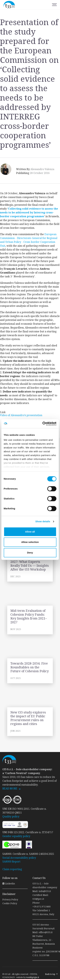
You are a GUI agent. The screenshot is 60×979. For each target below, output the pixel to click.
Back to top (50, 974)
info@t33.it (45, 891)
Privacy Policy (10, 899)
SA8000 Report (11, 861)
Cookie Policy (9, 903)
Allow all (30, 531)
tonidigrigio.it (32, 977)
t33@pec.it (38, 899)
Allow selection (30, 542)
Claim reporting (12, 869)
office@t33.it (45, 932)
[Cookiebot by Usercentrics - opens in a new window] (42, 424)
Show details (42, 521)
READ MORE (9, 788)
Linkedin (8, 883)
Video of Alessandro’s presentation (21, 415)
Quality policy (10, 816)
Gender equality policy (16, 836)
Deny (30, 552)
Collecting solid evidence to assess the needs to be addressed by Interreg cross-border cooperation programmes (29, 212)
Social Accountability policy (19, 857)
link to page (30, 567)
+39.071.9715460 (41, 906)
